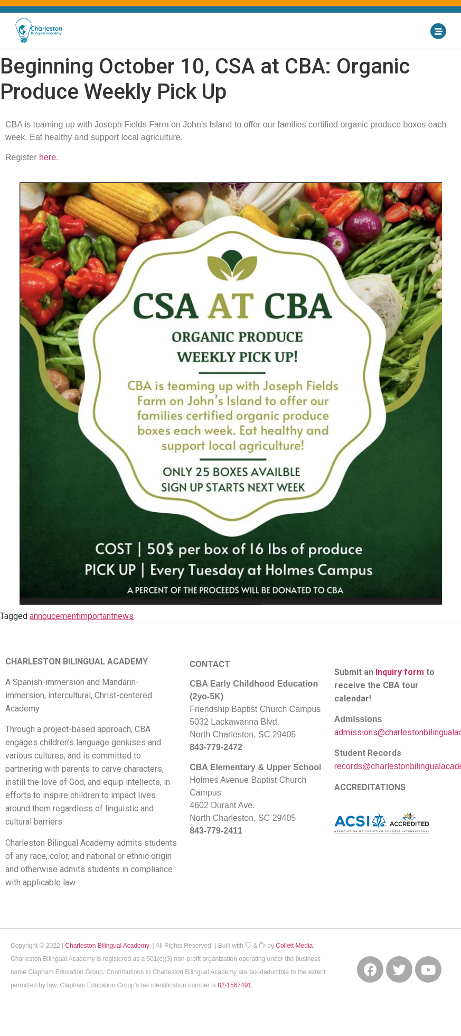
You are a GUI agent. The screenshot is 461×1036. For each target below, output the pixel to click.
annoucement (54, 616)
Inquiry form (399, 672)
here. (48, 157)
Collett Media (294, 945)
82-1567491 (234, 985)
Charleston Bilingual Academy (107, 945)
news (124, 616)
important (96, 616)
